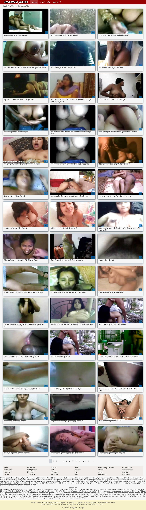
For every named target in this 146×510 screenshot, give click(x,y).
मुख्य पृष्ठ (34, 2)
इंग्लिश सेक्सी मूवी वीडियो (118, 481)
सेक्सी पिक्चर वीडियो (127, 493)
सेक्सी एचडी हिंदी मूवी (9, 498)
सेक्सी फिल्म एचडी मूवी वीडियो (58, 494)
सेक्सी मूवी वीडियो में (36, 498)
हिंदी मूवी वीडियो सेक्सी (123, 494)
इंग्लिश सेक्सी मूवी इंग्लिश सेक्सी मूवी (15, 2)
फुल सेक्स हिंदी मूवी (113, 494)
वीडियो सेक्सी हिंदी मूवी (27, 496)
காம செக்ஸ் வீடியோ (27, 489)
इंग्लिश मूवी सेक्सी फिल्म (6, 480)
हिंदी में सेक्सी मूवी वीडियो (32, 494)
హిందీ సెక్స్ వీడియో (72, 491)
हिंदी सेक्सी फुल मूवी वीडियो (14, 489)
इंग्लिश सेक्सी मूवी (43, 481)
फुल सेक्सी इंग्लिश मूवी (104, 483)
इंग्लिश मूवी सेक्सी (128, 478)
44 (88, 461)
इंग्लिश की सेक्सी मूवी (17, 478)
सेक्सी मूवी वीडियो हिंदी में (72, 494)
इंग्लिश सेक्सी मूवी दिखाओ (80, 481)
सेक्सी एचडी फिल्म (86, 496)
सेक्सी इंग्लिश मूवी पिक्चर (17, 485)
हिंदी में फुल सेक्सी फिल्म (136, 494)
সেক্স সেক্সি (35, 491)
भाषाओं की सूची (57, 491)
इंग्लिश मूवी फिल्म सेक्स (104, 478)
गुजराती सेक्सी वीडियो (10, 493)
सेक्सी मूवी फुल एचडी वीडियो (46, 491)
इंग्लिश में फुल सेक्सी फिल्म (42, 480)
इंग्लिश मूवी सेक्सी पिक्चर (139, 478)
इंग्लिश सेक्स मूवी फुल (103, 480)
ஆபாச (60, 498)
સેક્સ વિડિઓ (26, 493)
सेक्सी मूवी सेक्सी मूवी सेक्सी (75, 496)
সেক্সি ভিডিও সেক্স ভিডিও (90, 493)
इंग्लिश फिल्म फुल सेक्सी (56, 478)
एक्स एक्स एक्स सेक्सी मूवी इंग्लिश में (79, 483)
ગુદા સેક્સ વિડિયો (28, 491)
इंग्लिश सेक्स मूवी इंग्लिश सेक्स (79, 480)
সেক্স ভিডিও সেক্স (67, 498)
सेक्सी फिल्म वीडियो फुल (62, 496)
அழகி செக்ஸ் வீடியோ (113, 496)
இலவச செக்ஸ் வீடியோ (129, 489)
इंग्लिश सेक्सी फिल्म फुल (21, 481)
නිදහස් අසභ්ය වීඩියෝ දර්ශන (23, 498)
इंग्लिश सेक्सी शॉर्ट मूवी (52, 483)
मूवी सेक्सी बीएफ (82, 491)
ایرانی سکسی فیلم (94, 489)
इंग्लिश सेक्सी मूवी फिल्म (93, 481)
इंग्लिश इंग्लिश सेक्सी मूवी (6, 478)
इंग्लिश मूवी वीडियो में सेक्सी (116, 478)
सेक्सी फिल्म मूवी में (34, 493)
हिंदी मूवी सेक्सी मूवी (84, 494)
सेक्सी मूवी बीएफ (98, 491)
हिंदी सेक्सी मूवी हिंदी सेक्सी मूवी (15, 491)
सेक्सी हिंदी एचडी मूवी (136, 496)
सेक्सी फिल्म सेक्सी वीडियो (136, 491)
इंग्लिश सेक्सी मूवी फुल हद (106, 481)
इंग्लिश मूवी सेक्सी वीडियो (29, 480)
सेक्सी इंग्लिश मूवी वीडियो (30, 485)
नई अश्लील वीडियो (45, 2)
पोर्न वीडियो (135, 493)
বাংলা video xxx (38, 489)
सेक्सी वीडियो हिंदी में (82, 498)
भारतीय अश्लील (117, 493)
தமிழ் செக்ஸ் (54, 498)
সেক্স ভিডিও (19, 493)
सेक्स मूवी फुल (3, 489)
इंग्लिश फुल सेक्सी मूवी (92, 478)
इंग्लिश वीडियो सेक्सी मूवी (65, 480)
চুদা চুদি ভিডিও (104, 489)
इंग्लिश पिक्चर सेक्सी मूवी (44, 478)
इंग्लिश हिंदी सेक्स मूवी (64, 483)
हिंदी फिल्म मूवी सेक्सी (48, 493)
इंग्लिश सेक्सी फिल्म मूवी (33, 481)
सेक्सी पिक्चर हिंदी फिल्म (70, 493)
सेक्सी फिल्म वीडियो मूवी (67, 489)
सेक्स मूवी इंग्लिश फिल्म (128, 483)
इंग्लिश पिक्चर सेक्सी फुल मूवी (30, 478)
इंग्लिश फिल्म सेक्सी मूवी (81, 478)
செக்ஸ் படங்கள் (59, 493)
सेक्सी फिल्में (64, 491)
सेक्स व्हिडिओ (79, 493)
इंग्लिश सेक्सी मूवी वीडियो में (131, 481)
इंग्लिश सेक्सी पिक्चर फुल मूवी (7, 481)
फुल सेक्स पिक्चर (85, 489)
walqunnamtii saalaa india (53, 489)
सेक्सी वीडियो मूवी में (21, 494)
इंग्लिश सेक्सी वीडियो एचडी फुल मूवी (26, 483)
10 (79, 461)
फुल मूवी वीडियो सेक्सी (10, 494)
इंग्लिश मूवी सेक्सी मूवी (17, 480)
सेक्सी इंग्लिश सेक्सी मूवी (97, 496)
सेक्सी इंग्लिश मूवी (6, 485)
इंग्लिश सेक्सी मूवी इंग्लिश (54, 481)
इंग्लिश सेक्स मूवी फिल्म (92, 480)
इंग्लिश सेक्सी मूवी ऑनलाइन (67, 481)
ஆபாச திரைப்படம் (108, 491)
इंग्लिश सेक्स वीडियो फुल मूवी (138, 480)
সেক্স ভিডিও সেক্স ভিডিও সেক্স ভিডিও (98, 494)
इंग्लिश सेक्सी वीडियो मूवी (41, 483)
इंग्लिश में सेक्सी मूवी (54, 480)
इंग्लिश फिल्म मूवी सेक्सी (69, 478)
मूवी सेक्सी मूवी (90, 491)
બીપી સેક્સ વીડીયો (102, 493)
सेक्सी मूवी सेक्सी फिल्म (39, 496)
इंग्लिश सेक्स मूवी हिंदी (125, 480)
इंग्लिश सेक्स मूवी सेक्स (114, 480)
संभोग (41, 493)
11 (83, 461)
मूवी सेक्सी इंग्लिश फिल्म (116, 483)
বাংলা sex (44, 489)
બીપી (104, 496)
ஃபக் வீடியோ (126, 491)
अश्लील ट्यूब (110, 493)
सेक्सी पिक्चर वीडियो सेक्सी (115, 489)
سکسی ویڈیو (117, 491)
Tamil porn (74, 498)
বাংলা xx (128, 496)
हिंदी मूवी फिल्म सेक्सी (16, 496)
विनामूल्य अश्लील (46, 498)
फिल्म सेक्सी (123, 496)
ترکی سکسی (76, 489)
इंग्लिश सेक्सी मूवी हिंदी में (11, 483)
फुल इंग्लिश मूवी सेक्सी (93, 483)
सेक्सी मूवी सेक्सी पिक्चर (45, 494)
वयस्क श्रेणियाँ (57, 2)
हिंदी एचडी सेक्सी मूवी (50, 496)
